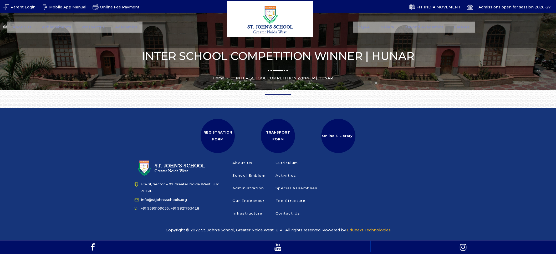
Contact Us (288, 213)
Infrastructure (247, 213)
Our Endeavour (248, 201)
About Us (22, 27)
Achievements (56, 27)
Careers (462, 27)
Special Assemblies (297, 188)
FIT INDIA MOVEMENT (435, 7)
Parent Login (19, 7)
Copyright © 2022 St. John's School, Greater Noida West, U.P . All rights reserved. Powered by (256, 230)
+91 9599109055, (152, 208)
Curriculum (287, 163)
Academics (126, 27)
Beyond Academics (424, 27)
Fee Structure (291, 201)
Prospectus (93, 27)
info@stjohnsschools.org (161, 199)
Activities (286, 175)
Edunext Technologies (367, 230)
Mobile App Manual (64, 7)
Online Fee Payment (116, 7)
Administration (248, 188)
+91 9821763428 (185, 208)
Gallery (387, 27)
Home (218, 78)
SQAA (364, 27)
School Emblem (249, 175)
